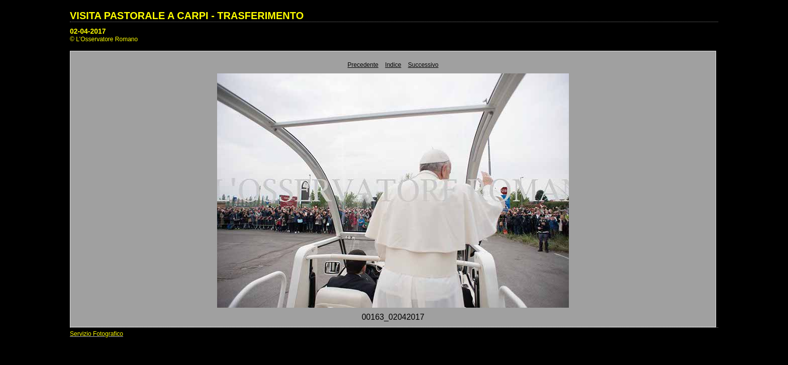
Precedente (363, 64)
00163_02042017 (393, 317)
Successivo (423, 64)
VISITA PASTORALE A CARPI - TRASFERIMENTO (187, 15)
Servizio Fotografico (96, 333)
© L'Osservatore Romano (104, 39)
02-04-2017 (88, 31)
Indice (393, 64)
